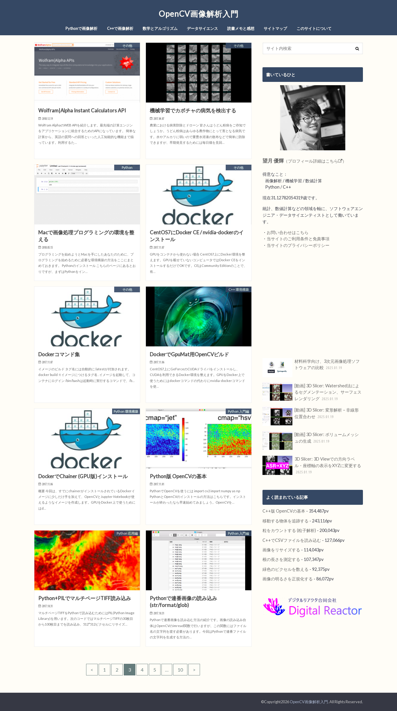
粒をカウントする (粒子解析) (289, 530)
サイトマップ (275, 28)
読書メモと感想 (240, 28)
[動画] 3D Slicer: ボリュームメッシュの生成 (310, 440)
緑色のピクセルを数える (285, 569)
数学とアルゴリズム (160, 28)
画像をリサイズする (281, 549)
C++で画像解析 (120, 28)
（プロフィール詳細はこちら (304, 160)
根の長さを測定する (281, 559)
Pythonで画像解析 (81, 28)
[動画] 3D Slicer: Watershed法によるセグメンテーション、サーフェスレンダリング (311, 392)
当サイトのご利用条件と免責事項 (298, 238)
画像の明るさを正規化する (287, 578)
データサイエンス (202, 28)
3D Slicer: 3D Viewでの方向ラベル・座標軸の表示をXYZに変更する (311, 465)
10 (180, 669)
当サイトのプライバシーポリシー (298, 245)
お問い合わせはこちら (288, 232)
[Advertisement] (312, 303)
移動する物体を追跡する (285, 520)
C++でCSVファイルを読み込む (291, 540)
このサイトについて (314, 28)
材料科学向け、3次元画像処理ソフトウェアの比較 (311, 367)
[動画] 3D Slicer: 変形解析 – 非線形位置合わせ (310, 416)
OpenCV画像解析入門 (199, 14)
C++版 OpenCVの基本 (283, 510)
